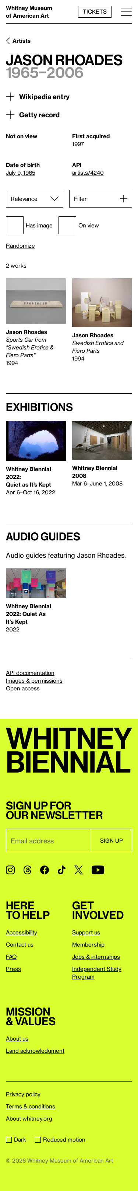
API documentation (30, 672)
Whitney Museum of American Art (29, 11)
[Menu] (126, 11)
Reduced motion (60, 1139)
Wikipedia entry (38, 96)
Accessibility (21, 932)
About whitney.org (29, 1118)
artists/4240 (88, 172)
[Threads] (27, 870)
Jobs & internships (96, 956)
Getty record (33, 114)
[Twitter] (78, 870)
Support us (86, 932)
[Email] (48, 840)
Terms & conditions (30, 1106)
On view (79, 225)
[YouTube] (98, 870)
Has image (29, 225)
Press (13, 968)
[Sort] (34, 199)
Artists (22, 40)
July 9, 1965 (20, 172)
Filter (80, 198)
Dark (16, 1139)
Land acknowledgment (35, 1050)
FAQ (11, 956)
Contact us (19, 944)
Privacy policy (23, 1094)
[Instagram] (10, 870)
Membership (88, 944)
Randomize (20, 245)
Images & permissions (34, 680)
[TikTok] (61, 870)
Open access (23, 688)
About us (17, 1038)
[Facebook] (44, 870)
